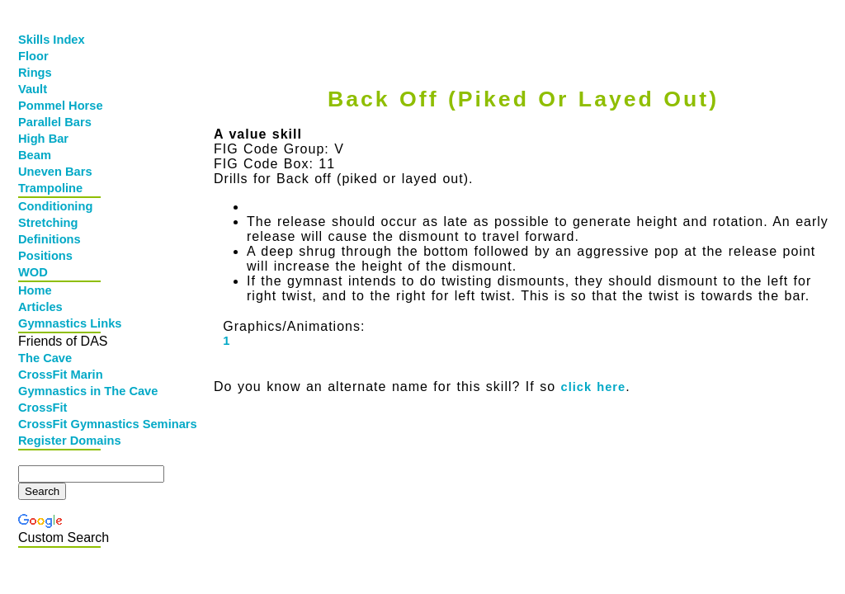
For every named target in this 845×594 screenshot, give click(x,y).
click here (593, 387)
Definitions (49, 239)
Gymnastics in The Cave (61, 391)
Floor (33, 56)
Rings (35, 72)
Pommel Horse (60, 105)
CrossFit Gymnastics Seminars (61, 424)
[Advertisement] (519, 30)
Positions (45, 255)
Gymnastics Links (61, 323)
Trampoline (50, 188)
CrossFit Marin (60, 374)
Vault (32, 89)
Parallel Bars (55, 122)
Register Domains (61, 440)
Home (35, 290)
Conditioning (55, 206)
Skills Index (51, 39)
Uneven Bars (55, 171)
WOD (33, 272)
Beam (34, 155)
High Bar (43, 138)
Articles (40, 307)
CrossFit (42, 407)
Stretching (48, 222)
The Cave (45, 358)
